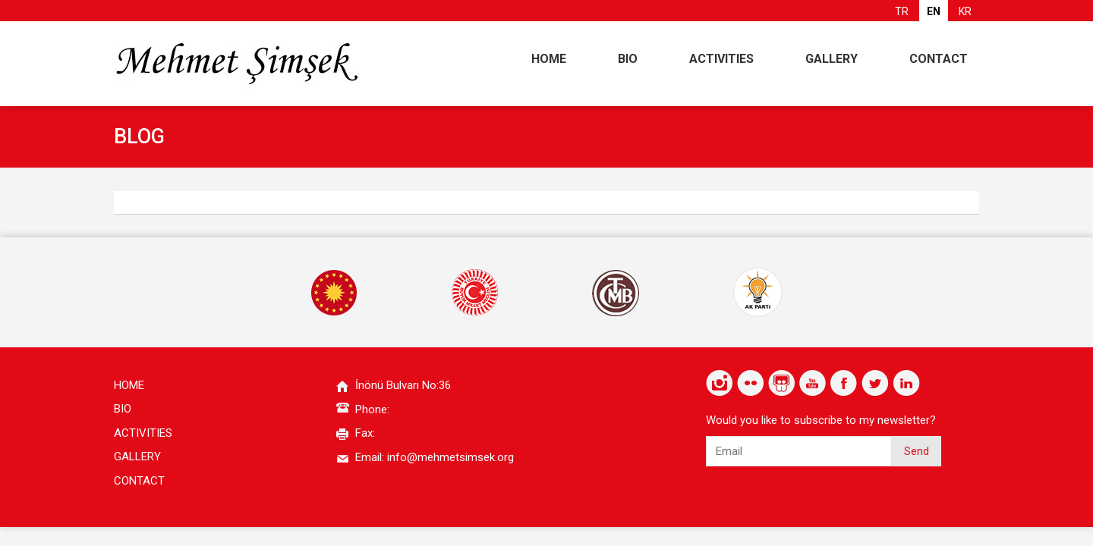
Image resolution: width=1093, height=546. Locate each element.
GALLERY (831, 59)
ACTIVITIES (721, 59)
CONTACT (938, 59)
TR (902, 11)
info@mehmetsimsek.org (450, 457)
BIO (628, 59)
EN (933, 11)
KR (965, 11)
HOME (548, 59)
